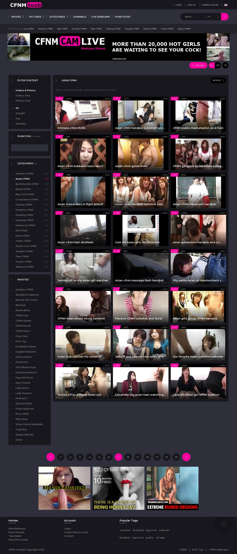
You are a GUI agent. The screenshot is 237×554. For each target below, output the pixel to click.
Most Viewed (16, 532)
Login (67, 528)
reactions (137, 537)
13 (176, 457)
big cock (151, 530)
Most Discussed (18, 539)
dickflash (138, 530)
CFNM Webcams (218, 549)
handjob (125, 537)
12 (167, 457)
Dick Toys (198, 549)
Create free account (76, 532)
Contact (69, 536)
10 (147, 457)
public (150, 537)
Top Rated (15, 536)
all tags (160, 537)
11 (157, 457)
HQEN (183, 549)
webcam (164, 530)
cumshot (125, 530)
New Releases (17, 528)
